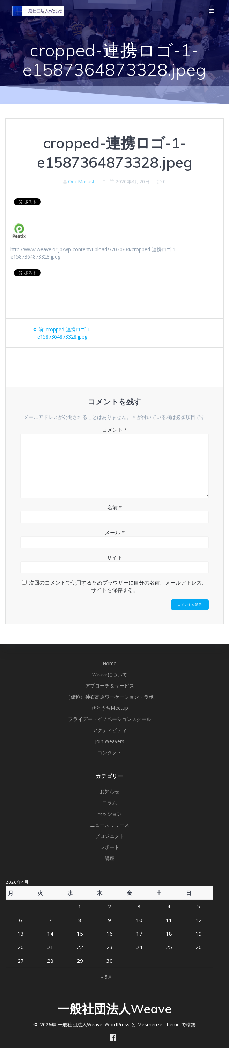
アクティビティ (110, 730)
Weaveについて (109, 674)
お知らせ (109, 791)
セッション (109, 813)
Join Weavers (109, 741)
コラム (109, 802)
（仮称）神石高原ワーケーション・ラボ (110, 696)
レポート (109, 847)
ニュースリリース (109, 824)
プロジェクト (109, 836)
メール (115, 532)
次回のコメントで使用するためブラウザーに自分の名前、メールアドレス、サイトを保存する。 (118, 586)
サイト (115, 557)
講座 (109, 858)
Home (110, 663)
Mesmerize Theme (158, 1024)
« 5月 (106, 977)
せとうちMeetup (109, 708)
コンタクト (109, 752)
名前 (114, 507)
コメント (114, 429)
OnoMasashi (82, 181)
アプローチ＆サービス (109, 685)
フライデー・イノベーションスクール (109, 719)
